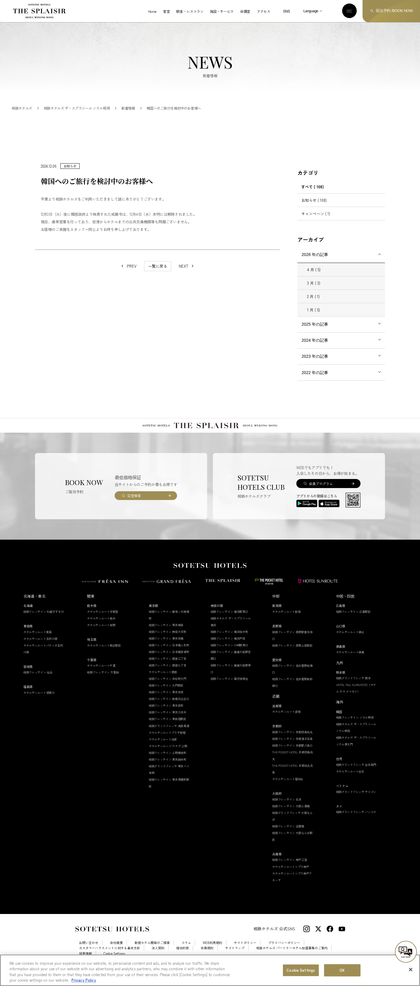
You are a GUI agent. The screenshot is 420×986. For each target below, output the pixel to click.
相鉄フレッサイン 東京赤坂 (166, 699)
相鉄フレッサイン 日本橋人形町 (169, 652)
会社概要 (116, 949)
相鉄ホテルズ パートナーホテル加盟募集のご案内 (292, 955)
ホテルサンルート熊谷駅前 (104, 652)
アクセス (263, 11)
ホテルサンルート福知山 (287, 785)
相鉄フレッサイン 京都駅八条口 (292, 752)
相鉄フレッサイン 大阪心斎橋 (291, 812)
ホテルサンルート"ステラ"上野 (168, 752)
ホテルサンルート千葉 (101, 672)
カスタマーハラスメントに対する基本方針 (109, 955)
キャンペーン (315, 220)
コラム (186, 949)
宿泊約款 (182, 955)
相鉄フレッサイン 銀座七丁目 (167, 672)
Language (310, 11)
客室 (166, 11)
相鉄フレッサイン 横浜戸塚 (228, 645)
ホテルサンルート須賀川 (39, 699)
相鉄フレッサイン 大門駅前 (166, 692)
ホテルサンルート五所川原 (40, 645)
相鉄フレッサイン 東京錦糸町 (167, 766)
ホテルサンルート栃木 (101, 625)
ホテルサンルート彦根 (286, 718)
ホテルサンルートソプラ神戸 (290, 873)
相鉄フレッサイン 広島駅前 (353, 618)
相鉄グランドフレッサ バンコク (356, 818)
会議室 (245, 11)
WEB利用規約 (212, 949)
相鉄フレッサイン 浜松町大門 (167, 685)
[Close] (410, 971)
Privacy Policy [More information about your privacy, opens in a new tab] (83, 982)
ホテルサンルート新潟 (286, 618)
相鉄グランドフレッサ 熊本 (353, 685)
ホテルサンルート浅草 (163, 746)
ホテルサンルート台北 (350, 778)
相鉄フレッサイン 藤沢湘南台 (229, 685)
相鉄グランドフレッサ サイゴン (356, 798)
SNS (286, 11)
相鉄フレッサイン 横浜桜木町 (229, 638)
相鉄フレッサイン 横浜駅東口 (229, 618)
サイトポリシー (245, 949)
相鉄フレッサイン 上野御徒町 (167, 759)
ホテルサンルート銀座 (163, 679)
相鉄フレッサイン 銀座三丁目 (167, 665)
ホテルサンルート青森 (37, 638)
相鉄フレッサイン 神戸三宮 (289, 866)
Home (152, 11)
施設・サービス (222, 11)
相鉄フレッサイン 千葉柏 (103, 679)
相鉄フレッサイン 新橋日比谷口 (169, 705)
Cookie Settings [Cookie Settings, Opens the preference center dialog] (300, 972)
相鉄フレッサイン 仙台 (37, 679)
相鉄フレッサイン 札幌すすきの (43, 618)
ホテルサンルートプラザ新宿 (167, 739)
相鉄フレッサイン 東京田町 (166, 712)
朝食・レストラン (189, 11)
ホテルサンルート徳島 (350, 659)
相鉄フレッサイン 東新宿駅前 (167, 726)
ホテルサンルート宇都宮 (102, 618)
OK (342, 972)
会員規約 (207, 955)
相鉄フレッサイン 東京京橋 (166, 645)
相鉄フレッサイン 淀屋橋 (288, 833)
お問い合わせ (88, 949)
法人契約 (158, 955)
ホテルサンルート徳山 (350, 638)
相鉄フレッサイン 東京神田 (166, 631)
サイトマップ (234, 955)
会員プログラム (320, 490)
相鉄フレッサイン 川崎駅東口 (229, 652)
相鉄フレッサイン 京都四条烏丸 (292, 738)
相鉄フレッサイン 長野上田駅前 (292, 652)
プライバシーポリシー (284, 949)
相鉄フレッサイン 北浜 (286, 806)
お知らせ (314, 207)
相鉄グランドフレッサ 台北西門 (356, 771)
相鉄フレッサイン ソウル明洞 (355, 724)
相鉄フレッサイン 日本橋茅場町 (169, 658)
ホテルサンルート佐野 (101, 631)
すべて (312, 193)
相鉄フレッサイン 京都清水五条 (292, 745)
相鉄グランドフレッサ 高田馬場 (169, 732)
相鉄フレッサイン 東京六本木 (167, 719)
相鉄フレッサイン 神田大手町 (167, 638)
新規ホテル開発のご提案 (152, 949)
